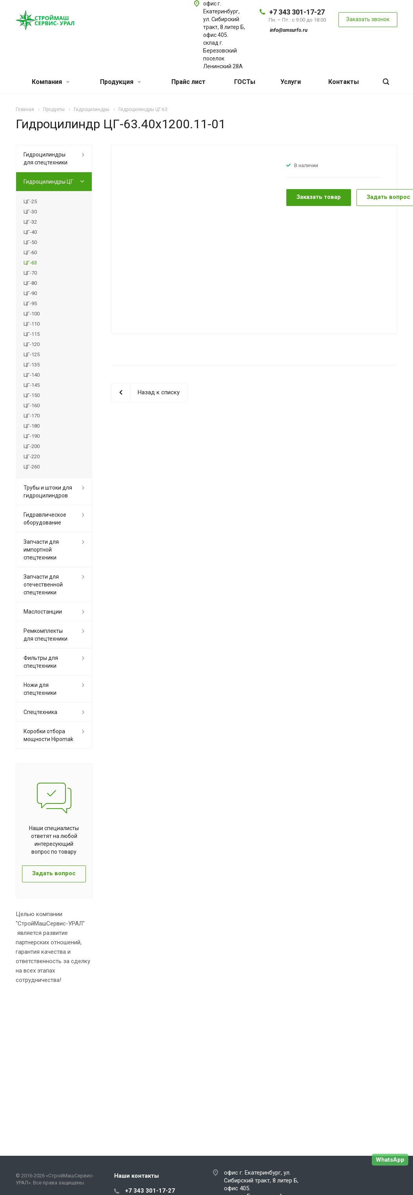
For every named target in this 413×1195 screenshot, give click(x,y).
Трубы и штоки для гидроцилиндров (48, 492)
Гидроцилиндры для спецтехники (45, 158)
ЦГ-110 (32, 324)
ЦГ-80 (30, 283)
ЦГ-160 (32, 405)
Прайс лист (188, 82)
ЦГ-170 (32, 416)
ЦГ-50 (30, 242)
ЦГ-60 (30, 252)
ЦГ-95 (30, 303)
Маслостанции (43, 611)
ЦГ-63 (30, 263)
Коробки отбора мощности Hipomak (48, 735)
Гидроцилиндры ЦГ (48, 182)
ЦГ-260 (32, 467)
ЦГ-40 (30, 232)
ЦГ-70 (30, 273)
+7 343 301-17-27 (297, 12)
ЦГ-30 (30, 212)
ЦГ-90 (30, 293)
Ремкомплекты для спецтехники (45, 635)
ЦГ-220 (32, 456)
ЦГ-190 (32, 436)
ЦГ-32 (30, 222)
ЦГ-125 (32, 354)
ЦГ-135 (32, 365)
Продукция (120, 82)
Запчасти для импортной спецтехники (41, 550)
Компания (50, 82)
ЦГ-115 (32, 334)
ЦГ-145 (32, 385)
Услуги (290, 82)
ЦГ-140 (32, 375)
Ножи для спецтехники (40, 689)
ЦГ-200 (32, 446)
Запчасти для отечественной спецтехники (43, 585)
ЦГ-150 (32, 395)
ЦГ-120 (32, 344)
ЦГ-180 (32, 426)
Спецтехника (40, 712)
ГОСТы (244, 82)
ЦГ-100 (32, 314)
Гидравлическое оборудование (45, 519)
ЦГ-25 (30, 201)
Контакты (343, 82)
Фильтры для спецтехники (41, 662)
